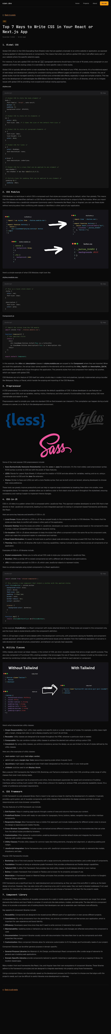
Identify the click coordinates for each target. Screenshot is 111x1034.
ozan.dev (7, 3)
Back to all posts (10, 989)
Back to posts (9, 15)
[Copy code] (103, 93)
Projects (86, 3)
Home (77, 3)
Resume (104, 3)
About (95, 3)
